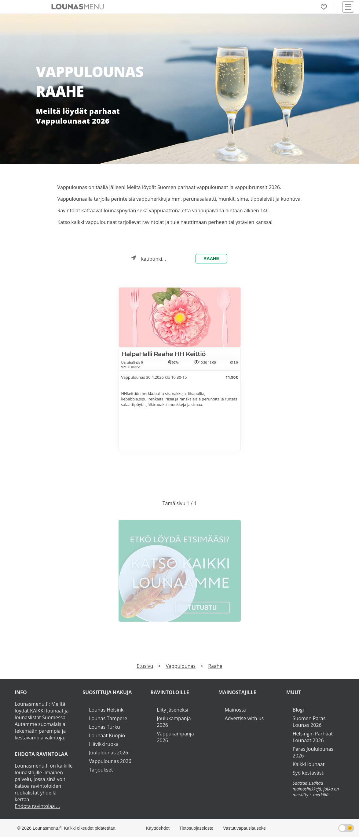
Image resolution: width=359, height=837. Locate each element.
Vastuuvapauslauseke (244, 828)
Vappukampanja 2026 (175, 737)
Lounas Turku (104, 727)
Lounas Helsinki (107, 709)
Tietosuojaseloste (196, 828)
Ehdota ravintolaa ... (37, 806)
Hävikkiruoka (104, 744)
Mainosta (235, 709)
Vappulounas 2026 (110, 761)
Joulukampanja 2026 (174, 721)
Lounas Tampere (108, 718)
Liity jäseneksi (172, 709)
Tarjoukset (101, 769)
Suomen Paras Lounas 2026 (309, 721)
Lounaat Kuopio (107, 735)
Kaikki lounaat (309, 764)
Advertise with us (244, 718)
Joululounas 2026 (108, 752)
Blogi (298, 709)
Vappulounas (181, 666)
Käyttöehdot (158, 828)
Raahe (211, 258)
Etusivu (145, 666)
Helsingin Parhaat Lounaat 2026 (313, 737)
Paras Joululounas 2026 (313, 752)
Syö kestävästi (308, 772)
